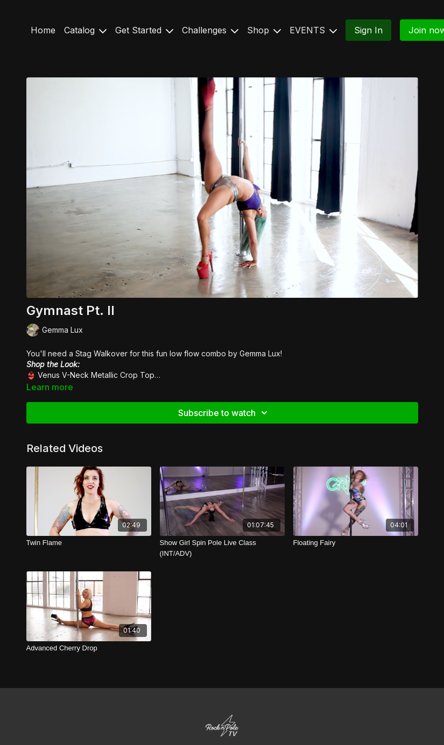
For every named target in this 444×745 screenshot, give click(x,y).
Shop (264, 30)
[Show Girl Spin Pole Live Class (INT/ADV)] (222, 548)
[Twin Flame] (88, 543)
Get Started (144, 30)
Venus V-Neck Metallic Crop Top (96, 374)
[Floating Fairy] (355, 543)
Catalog (85, 30)
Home (43, 30)
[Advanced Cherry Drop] (88, 648)
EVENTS (313, 30)
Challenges (210, 30)
